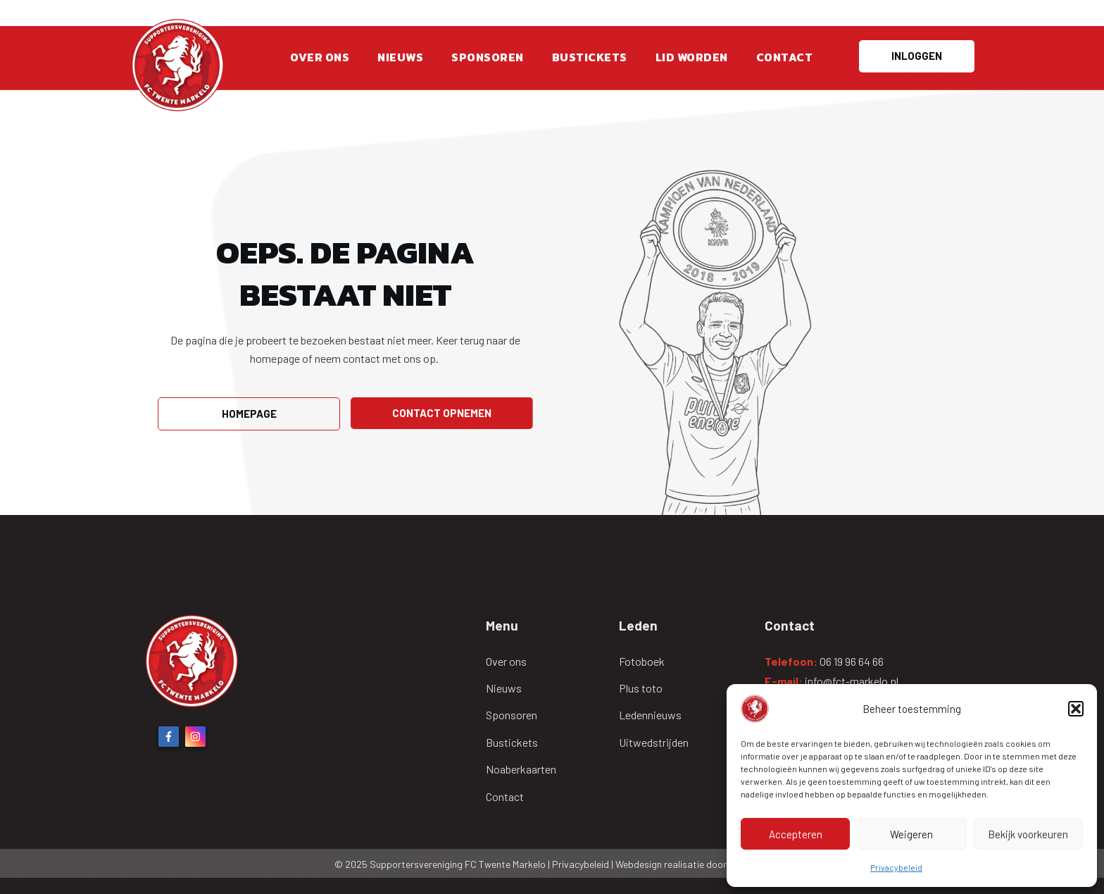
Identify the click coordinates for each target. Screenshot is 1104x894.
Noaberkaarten (521, 769)
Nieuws (504, 688)
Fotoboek (642, 661)
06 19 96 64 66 (852, 661)
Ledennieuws (650, 714)
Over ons (506, 661)
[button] (1076, 709)
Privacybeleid (896, 867)
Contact (505, 796)
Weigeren (911, 834)
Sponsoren (511, 714)
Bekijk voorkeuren (1028, 834)
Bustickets (512, 742)
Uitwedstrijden (654, 742)
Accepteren (795, 834)
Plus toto (641, 688)
